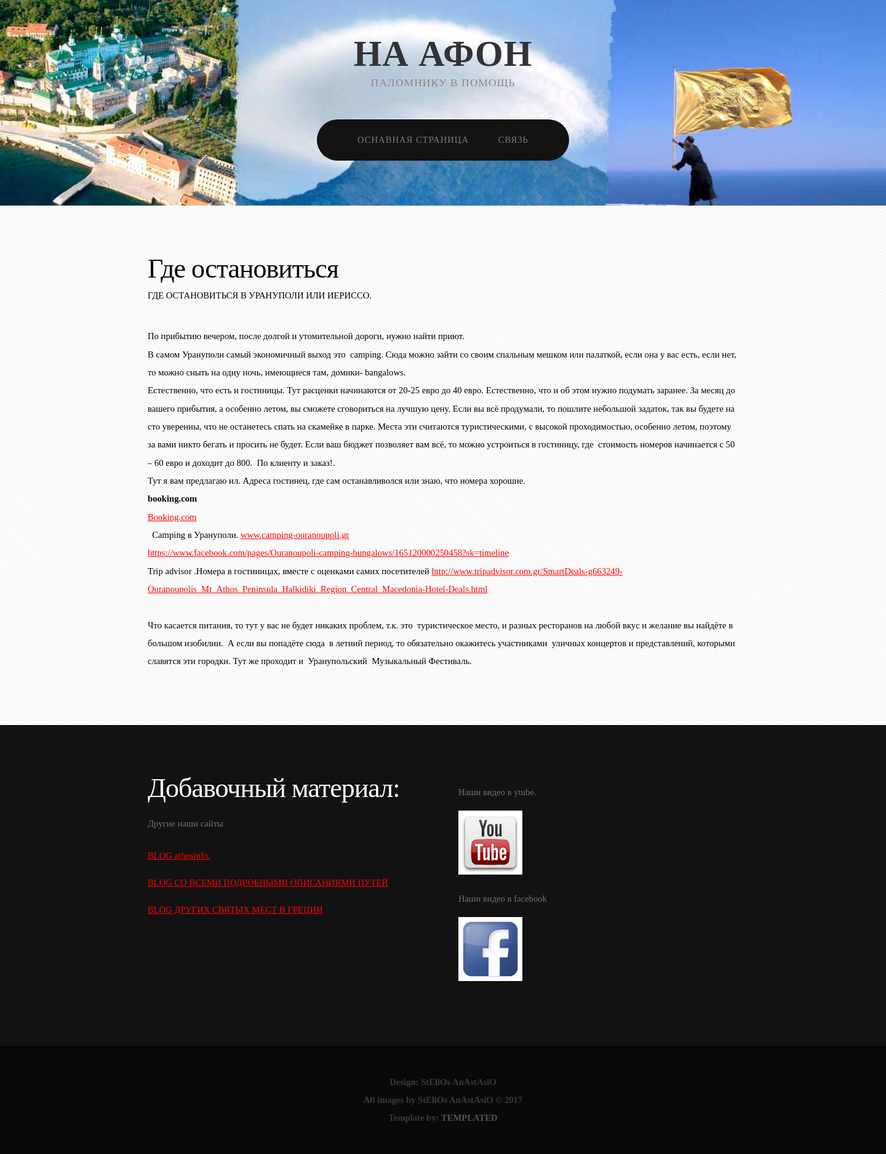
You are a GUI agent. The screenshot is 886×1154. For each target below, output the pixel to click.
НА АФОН (443, 54)
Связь (513, 140)
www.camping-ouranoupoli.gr (295, 535)
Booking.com (172, 517)
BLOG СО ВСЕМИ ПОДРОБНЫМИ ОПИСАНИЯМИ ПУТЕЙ (268, 883)
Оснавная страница (413, 140)
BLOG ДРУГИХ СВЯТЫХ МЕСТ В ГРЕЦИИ (235, 910)
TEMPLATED (469, 1118)
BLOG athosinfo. (179, 855)
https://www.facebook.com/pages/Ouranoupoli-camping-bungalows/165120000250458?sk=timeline (328, 553)
